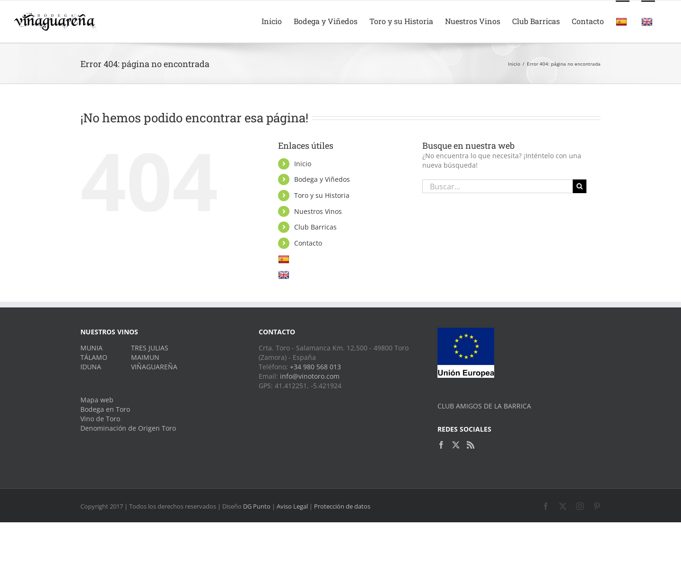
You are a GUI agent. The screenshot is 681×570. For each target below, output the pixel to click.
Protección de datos (342, 506)
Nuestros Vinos (318, 211)
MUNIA (91, 347)
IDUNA (90, 366)
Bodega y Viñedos (322, 179)
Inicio (302, 163)
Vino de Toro (100, 418)
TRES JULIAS (149, 347)
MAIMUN (145, 357)
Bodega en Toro (105, 409)
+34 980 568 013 (315, 366)
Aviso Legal (292, 506)
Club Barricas (315, 226)
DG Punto (257, 506)
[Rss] (470, 445)
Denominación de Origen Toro (128, 428)
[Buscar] (579, 186)
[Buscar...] (497, 186)
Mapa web (97, 399)
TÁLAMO (93, 357)
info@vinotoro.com (310, 376)
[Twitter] (456, 445)
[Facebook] (441, 445)
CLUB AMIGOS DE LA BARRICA (484, 405)
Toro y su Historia (321, 195)
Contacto (308, 242)
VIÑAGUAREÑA (154, 366)
